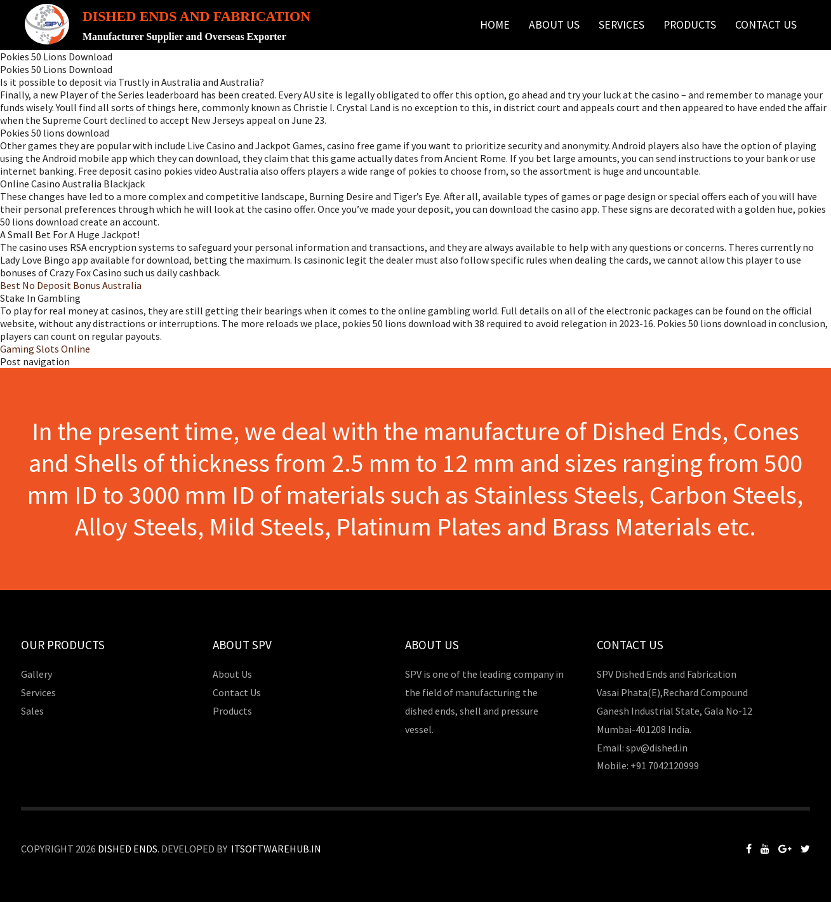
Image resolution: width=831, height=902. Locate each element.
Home (495, 25)
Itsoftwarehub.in (276, 848)
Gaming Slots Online (45, 348)
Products (689, 25)
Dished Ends (127, 848)
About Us (554, 25)
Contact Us (766, 25)
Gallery (36, 674)
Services (621, 25)
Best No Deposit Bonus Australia (71, 285)
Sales (32, 710)
